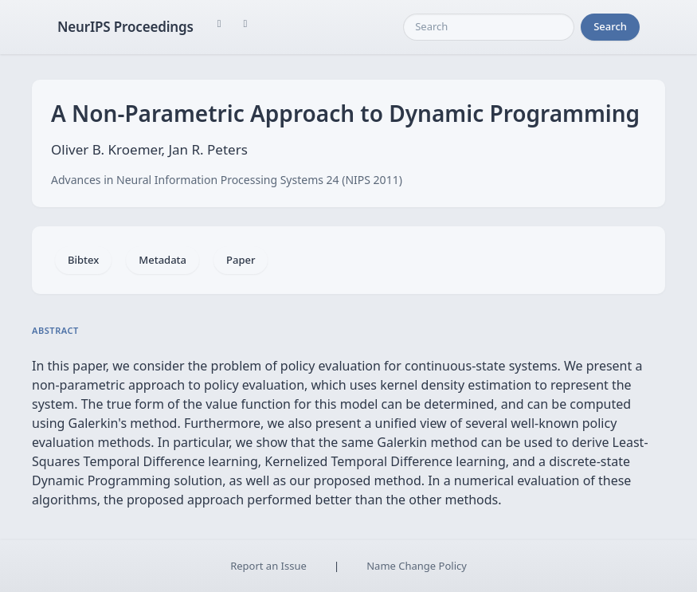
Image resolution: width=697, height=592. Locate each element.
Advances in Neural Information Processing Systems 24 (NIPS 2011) (226, 179)
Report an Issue (268, 566)
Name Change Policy (416, 566)
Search (610, 26)
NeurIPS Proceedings (125, 27)
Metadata (162, 260)
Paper (240, 260)
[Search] (488, 27)
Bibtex (83, 260)
